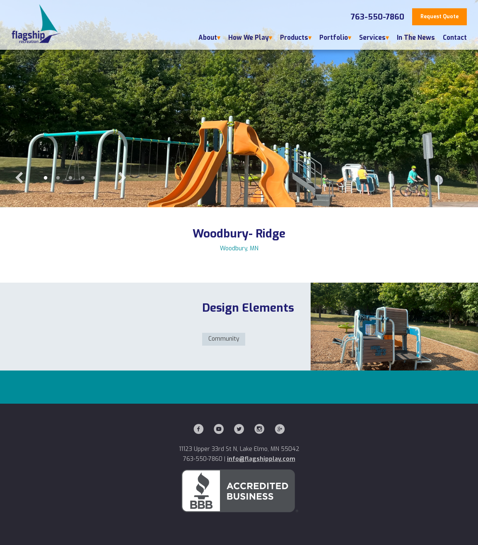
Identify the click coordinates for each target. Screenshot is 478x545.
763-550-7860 (377, 17)
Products (294, 38)
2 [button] (58, 178)
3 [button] (70, 178)
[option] (239, 103)
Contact (455, 38)
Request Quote (439, 16)
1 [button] (45, 178)
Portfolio (333, 38)
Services (372, 38)
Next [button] (122, 178)
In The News (416, 38)
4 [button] (83, 178)
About (207, 38)
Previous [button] (18, 178)
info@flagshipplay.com (261, 459)
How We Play (248, 38)
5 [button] (95, 178)
